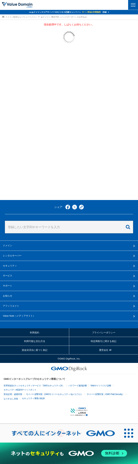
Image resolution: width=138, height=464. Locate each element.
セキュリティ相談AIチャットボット (20, 389)
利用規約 (34, 332)
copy (81, 207)
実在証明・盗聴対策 (13, 394)
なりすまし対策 (11, 399)
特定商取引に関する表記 (103, 341)
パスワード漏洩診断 (77, 385)
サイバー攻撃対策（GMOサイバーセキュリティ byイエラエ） (54, 394)
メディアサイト (19, 315)
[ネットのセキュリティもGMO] (69, 453)
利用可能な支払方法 (34, 341)
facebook (67, 207)
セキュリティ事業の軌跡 (33, 398)
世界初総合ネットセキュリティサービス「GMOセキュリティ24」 (34, 385)
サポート (7, 285)
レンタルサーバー (12, 255)
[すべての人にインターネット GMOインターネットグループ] (59, 433)
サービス (7, 275)
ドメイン (7, 245)
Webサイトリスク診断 (101, 385)
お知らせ (7, 295)
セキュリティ (10, 265)
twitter (74, 207)
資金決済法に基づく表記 (34, 350)
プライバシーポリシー (103, 332)
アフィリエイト (11, 306)
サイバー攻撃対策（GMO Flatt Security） (105, 394)
